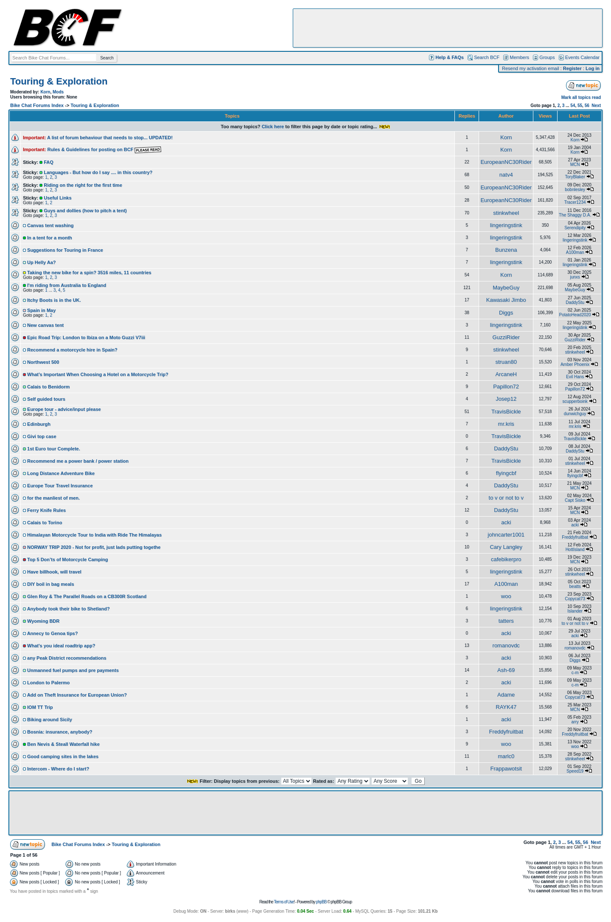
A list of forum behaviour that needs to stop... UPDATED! (110, 137)
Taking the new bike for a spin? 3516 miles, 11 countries (89, 272)
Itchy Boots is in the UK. (54, 300)
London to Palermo (48, 682)
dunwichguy (575, 413)
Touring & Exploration (58, 81)
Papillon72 (506, 386)
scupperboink (574, 401)
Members (519, 57)
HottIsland (575, 549)
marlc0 (506, 756)
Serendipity (575, 227)
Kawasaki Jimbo (506, 300)
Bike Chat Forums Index (37, 105)
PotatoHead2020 (575, 314)
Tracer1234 (575, 202)
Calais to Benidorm (48, 386)
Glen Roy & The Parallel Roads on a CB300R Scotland (86, 596)
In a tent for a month (49, 237)
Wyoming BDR (43, 621)
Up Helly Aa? (41, 262)
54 (572, 105)
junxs (575, 277)
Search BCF (486, 57)
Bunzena (506, 250)
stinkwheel (506, 213)
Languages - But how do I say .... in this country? (98, 172)
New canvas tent (45, 325)
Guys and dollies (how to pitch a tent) (85, 210)
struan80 (506, 362)
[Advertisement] (447, 28)
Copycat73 (575, 598)
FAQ (48, 162)
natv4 (506, 174)
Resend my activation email (530, 68)
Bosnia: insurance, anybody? (59, 731)
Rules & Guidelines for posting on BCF (104, 149)
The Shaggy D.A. (575, 215)
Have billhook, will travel (54, 571)
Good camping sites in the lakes (62, 756)
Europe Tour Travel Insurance (59, 485)
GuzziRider (506, 337)
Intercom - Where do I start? (58, 768)
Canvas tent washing (50, 225)
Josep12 (506, 399)
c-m (575, 672)
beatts (575, 586)
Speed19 (574, 771)
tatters (506, 621)
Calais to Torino (44, 522)
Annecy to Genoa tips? (52, 633)
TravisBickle (506, 411)
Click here (273, 126)
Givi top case (41, 436)
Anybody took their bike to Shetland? (68, 608)
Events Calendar (582, 57)
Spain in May (41, 310)
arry (575, 722)
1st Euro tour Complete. (53, 448)
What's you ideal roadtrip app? (61, 645)
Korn (45, 92)
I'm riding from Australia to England (66, 285)
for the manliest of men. (53, 497)
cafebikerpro (506, 559)
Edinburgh (38, 424)
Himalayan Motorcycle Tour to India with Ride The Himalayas (94, 534)
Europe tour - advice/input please (64, 409)
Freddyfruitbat (575, 537)
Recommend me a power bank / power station (78, 461)
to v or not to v (506, 498)
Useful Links (57, 197)
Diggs (506, 312)
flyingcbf (506, 473)
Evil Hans (575, 376)
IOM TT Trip (40, 707)
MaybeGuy (506, 287)
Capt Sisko (575, 500)
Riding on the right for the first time (83, 185)
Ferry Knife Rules (46, 510)
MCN (575, 164)
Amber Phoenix (575, 364)
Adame (506, 695)
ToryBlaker (575, 176)
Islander (575, 611)
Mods (58, 92)
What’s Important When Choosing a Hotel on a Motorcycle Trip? (97, 374)
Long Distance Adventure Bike (61, 473)
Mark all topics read (581, 97)
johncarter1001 (506, 534)
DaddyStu (575, 302)
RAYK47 (506, 707)
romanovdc (506, 645)
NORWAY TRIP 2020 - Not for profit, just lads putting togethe (93, 547)
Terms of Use (284, 902)
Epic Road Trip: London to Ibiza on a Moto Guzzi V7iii (86, 337)
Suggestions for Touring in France (65, 250)
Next (596, 105)
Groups (547, 57)
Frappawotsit (506, 768)
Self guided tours (46, 399)
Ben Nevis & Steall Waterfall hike (63, 744)
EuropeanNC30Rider (506, 162)
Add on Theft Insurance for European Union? (77, 694)
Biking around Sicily (49, 719)
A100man (575, 252)
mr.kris (506, 424)
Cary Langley (506, 547)
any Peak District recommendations (66, 658)
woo (506, 596)
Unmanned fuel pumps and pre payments (73, 670)
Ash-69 (506, 670)
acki (506, 522)
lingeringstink (506, 225)
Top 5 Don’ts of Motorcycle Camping (67, 559)
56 (587, 105)
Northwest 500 (43, 362)
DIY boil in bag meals (50, 584)
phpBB (321, 902)
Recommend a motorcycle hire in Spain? (72, 349)
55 (579, 105)
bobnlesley (575, 189)
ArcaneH (506, 374)
